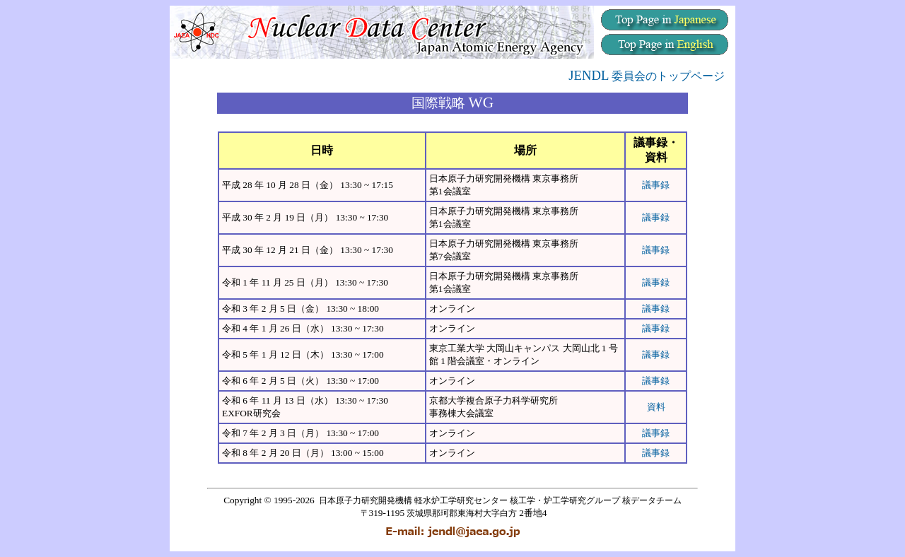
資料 (656, 406)
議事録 (656, 185)
